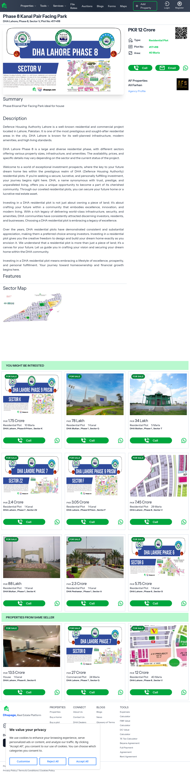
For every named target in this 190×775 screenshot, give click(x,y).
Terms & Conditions (28, 770)
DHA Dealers (79, 722)
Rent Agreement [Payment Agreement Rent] (128, 756)
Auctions (87, 6)
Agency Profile (137, 91)
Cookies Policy (47, 770)
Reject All (52, 761)
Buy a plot (55, 722)
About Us (78, 711)
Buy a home (56, 717)
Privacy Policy (10, 770)
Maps (123, 6)
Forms (112, 6)
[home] (4, 5)
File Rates (74, 6)
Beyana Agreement (130, 743)
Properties (55, 711)
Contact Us (78, 717)
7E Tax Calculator (128, 738)
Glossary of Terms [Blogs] (105, 722)
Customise (23, 761)
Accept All (82, 761)
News (99, 717)
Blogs (100, 6)
